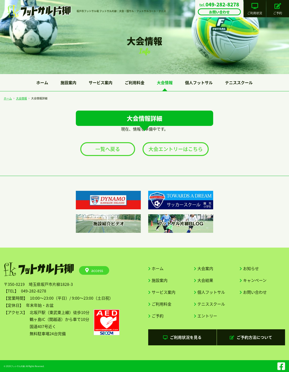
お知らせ (251, 268)
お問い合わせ (255, 292)
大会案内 (205, 268)
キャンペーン (255, 280)
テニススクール (239, 82)
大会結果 (205, 280)
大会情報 (165, 82)
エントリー (207, 316)
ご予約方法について (251, 337)
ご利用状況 (254, 9)
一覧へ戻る (107, 149)
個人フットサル (199, 82)
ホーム (42, 82)
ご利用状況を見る (182, 337)
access (94, 270)
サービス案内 (100, 82)
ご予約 (277, 9)
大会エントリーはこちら (175, 149)
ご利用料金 (134, 82)
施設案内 (68, 82)
